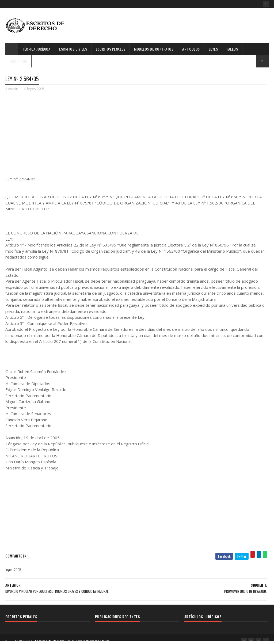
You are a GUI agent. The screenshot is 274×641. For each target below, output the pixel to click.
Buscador (18, 61)
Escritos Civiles (73, 49)
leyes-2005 (35, 90)
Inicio (107, 634)
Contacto (94, 634)
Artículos (191, 49)
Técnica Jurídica (36, 49)
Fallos (232, 49)
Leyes (213, 49)
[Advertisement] (171, 25)
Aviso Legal (77, 634)
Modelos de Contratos (153, 49)
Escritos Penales (110, 49)
